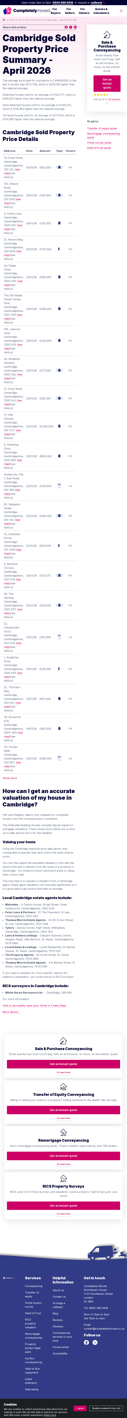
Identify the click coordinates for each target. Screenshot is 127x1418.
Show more (10, 778)
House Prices (15, 20)
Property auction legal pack (32, 1320)
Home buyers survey (33, 1277)
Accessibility (60, 1325)
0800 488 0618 (62, 2)
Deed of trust (33, 1285)
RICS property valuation (30, 1295)
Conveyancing (33, 1258)
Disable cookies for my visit (106, 1408)
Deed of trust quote (99, 147)
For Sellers (70, 11)
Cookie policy (110, 1398)
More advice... (11, 1012)
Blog (55, 1285)
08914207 (97, 1387)
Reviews (58, 1292)
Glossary (58, 1298)
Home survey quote (99, 142)
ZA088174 (33, 1391)
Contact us (59, 1269)
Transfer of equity (32, 1266)
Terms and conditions (16, 1398)
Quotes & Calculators (101, 11)
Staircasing (31, 1361)
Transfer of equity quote (102, 128)
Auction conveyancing (33, 1332)
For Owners (84, 11)
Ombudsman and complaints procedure (75, 1398)
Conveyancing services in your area (62, 1309)
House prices (61, 1319)
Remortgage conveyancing (33, 1308)
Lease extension (31, 1353)
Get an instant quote (107, 83)
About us (58, 1262)
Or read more (29, 1104)
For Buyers (56, 11)
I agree (80, 1408)
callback (98, 2)
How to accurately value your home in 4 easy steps (34, 1005)
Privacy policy (39, 1398)
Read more (50, 1415)
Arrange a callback (59, 1277)
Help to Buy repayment (32, 1343)
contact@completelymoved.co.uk (104, 1301)
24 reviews (114, 99)
